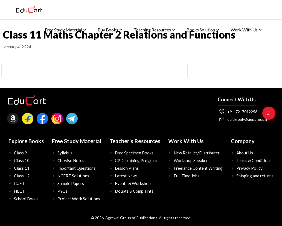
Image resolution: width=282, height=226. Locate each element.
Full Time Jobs (186, 175)
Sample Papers (70, 183)
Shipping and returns (255, 175)
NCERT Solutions (73, 175)
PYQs (62, 191)
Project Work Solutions (78, 198)
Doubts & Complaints (134, 191)
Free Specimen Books (134, 152)
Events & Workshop (133, 183)
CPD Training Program (136, 160)
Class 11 (22, 168)
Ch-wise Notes (70, 160)
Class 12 (22, 175)
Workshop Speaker (191, 160)
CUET (19, 183)
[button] (65, 29)
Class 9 (20, 152)
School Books (26, 198)
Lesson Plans (127, 168)
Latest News (126, 175)
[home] (29, 10)
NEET (19, 191)
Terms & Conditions (254, 160)
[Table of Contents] (268, 113)
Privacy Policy (249, 168)
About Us (244, 152)
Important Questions (76, 168)
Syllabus (64, 152)
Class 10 (22, 160)
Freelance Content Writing (198, 168)
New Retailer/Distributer (197, 152)
